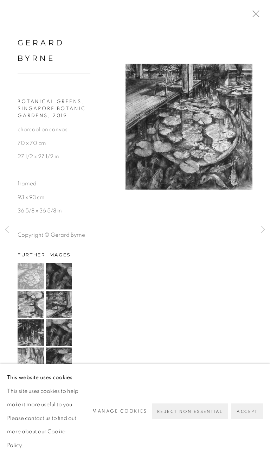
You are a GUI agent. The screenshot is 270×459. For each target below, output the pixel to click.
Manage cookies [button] (119, 411)
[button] (31, 276)
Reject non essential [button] (190, 411)
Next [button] (263, 229)
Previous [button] (7, 229)
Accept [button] (247, 411)
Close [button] (254, 16)
